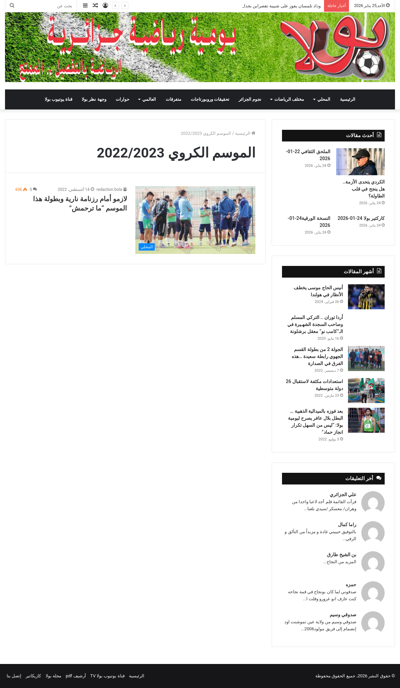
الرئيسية (347, 99)
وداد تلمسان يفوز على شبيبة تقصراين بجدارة (280, 5)
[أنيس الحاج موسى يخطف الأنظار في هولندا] (366, 296)
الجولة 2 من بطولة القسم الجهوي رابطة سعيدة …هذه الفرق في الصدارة (317, 356)
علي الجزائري (343, 494)
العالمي (149, 99)
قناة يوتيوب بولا (58, 99)
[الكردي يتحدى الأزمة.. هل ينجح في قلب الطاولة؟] (360, 162)
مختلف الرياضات (289, 99)
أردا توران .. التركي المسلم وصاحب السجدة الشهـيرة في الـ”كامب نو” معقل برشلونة (315, 324)
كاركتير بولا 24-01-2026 (361, 218)
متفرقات (173, 99)
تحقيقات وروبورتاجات (210, 99)
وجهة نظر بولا (94, 99)
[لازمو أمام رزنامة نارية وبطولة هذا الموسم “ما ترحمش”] (195, 220)
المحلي (323, 99)
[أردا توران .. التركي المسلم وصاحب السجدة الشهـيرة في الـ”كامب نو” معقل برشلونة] (366, 323)
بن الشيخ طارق (341, 554)
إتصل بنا (14, 675)
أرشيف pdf (76, 675)
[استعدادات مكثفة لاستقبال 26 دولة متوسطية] (366, 390)
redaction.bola (109, 189)
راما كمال (347, 524)
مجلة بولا (53, 675)
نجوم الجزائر (250, 99)
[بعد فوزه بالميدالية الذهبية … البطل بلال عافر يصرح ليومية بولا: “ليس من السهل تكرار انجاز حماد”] (366, 420)
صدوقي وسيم (343, 614)
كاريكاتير (33, 675)
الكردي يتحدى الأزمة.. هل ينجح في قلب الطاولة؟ (364, 189)
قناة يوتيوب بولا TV (107, 675)
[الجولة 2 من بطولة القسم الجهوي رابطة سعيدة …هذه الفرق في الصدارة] (366, 358)
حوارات (122, 99)
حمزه (351, 584)
